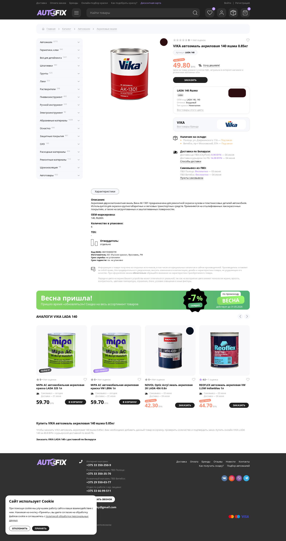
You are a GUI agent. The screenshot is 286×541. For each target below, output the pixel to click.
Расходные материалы (55, 151)
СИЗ (44, 144)
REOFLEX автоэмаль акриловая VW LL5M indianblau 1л (222, 386)
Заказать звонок (100, 499)
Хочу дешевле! (211, 65)
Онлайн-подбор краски (94, 3)
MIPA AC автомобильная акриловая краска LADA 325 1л (60, 386)
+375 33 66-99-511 (98, 490)
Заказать (190, 80)
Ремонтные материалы (55, 159)
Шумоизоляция (50, 167)
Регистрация (242, 3)
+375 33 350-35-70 (98, 473)
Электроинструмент (53, 112)
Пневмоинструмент (53, 97)
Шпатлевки (48, 65)
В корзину (75, 402)
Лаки (45, 81)
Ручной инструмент (53, 104)
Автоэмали (49, 42)
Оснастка (47, 128)
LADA (180, 95)
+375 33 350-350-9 (98, 465)
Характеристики (105, 191)
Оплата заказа (58, 3)
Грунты (46, 73)
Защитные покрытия (54, 136)
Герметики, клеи (51, 50)
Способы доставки (190, 161)
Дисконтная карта (151, 3)
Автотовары (49, 175)
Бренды (73, 3)
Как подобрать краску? (124, 3)
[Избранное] (209, 12)
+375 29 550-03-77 (98, 482)
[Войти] (221, 12)
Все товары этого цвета (190, 110)
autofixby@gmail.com (101, 507)
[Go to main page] (51, 12)
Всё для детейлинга (53, 57)
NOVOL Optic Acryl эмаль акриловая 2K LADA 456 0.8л (169, 386)
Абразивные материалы (56, 120)
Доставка (41, 3)
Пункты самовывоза (191, 177)
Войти (227, 3)
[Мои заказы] (233, 12)
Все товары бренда (187, 126)
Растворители (50, 89)
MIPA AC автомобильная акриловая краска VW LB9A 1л (115, 386)
